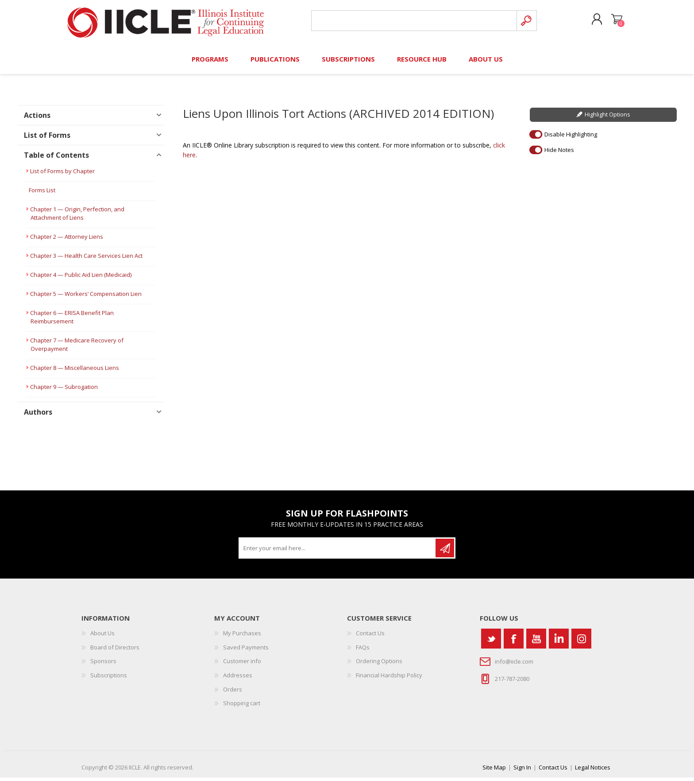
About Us (102, 637)
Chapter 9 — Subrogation (64, 391)
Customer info (242, 665)
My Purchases (242, 637)
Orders (232, 693)
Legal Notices (592, 771)
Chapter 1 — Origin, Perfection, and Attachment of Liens (77, 217)
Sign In (522, 771)
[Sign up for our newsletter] (338, 552)
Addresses (237, 679)
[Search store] (412, 23)
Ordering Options (379, 665)
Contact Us (370, 637)
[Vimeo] (559, 643)
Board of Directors (114, 651)
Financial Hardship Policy (389, 679)
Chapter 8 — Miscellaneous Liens (74, 372)
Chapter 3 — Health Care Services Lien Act (86, 260)
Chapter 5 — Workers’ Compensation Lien (86, 298)
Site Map (494, 771)
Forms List (42, 194)
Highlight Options (607, 118)
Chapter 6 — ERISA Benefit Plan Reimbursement (72, 321)
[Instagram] (581, 643)
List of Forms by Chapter (62, 175)
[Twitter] (491, 643)
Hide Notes (559, 153)
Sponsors (103, 665)
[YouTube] (536, 643)
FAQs (363, 651)
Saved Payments (246, 651)
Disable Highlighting (570, 138)
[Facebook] (514, 643)
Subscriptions (108, 679)
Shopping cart (614, 21)
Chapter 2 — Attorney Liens (66, 241)
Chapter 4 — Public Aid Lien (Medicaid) (80, 279)
